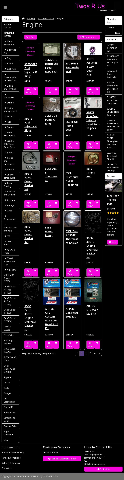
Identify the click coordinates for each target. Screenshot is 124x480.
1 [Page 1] (82, 353)
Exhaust (9, 116)
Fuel (8, 121)
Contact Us (7, 468)
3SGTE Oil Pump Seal (72, 125)
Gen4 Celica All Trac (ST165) (9, 289)
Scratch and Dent (9, 419)
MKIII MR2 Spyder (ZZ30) (9, 278)
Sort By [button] (30, 37)
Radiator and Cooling (9, 193)
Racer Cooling (8, 185)
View (28, 91)
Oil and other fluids (9, 176)
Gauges (9, 127)
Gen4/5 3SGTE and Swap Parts (9, 144)
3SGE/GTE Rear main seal (72, 67)
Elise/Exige (9, 335)
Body (8, 58)
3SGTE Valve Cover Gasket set (28, 181)
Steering (10, 200)
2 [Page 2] (86, 353)
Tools (6, 388)
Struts (8, 210)
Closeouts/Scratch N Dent (10, 77)
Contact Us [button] (103, 469)
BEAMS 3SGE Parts (9, 43)
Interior (9, 169)
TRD (8, 236)
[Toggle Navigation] (5, 7)
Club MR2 (8, 407)
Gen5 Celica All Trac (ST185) (9, 301)
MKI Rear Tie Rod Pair (113, 199)
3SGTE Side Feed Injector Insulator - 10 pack (93, 120)
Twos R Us (24, 476)
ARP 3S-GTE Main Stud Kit (92, 309)
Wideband (10, 269)
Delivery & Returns (11, 463)
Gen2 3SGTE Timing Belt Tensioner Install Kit (112, 141)
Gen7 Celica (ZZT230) (9, 320)
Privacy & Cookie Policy (13, 452)
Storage (9, 205)
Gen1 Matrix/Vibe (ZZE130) (9, 368)
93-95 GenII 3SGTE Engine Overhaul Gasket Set (30, 317)
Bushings (10, 68)
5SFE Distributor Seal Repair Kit (72, 179)
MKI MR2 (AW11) (8, 26)
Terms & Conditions (11, 457)
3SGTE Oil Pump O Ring (51, 119)
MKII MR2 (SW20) (46, 18)
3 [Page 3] (90, 353)
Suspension (9, 218)
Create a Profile (50, 452)
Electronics (9, 96)
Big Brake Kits (10, 51)
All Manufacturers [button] (87, 37)
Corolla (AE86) (7, 328)
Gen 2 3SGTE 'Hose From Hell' (113, 111)
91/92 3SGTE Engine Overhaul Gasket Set (92, 247)
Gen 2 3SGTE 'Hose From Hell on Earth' (113, 125)
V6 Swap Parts (9, 251)
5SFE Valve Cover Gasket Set (28, 234)
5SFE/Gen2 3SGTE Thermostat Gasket (72, 237)
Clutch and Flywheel (10, 87)
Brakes (9, 63)
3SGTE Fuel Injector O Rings (30, 124)
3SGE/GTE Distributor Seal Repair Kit (51, 65)
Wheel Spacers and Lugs (10, 261)
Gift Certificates (9, 400)
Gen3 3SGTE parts (9, 134)
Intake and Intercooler (9, 160)
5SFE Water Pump (49, 231)
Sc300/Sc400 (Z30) (10, 359)
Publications (10, 412)
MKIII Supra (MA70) (9, 350)
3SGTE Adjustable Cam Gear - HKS (92, 66)
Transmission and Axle (10, 227)
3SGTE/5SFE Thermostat (51, 174)
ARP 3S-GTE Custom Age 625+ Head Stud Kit (51, 318)
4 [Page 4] (94, 353)
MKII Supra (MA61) (9, 342)
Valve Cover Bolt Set (112, 47)
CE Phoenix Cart (50, 476)
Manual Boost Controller (112, 74)
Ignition (9, 152)
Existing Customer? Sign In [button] (62, 458)
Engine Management (10, 110)
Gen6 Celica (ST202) (9, 311)
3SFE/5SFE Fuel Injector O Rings (30, 70)
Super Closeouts (8, 433)
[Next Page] (99, 353)
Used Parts (8, 243)
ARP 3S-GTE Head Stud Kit (72, 312)
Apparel (7, 377)
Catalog (31, 18)
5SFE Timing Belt (90, 172)
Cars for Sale (10, 426)
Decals (7, 382)
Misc (6, 440)
